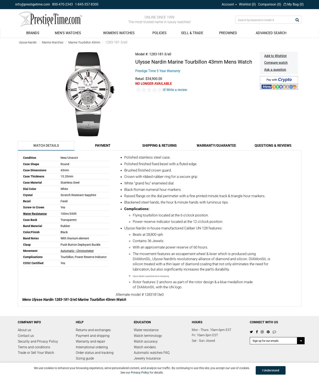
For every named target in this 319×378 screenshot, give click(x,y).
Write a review (175, 90)
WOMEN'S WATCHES (119, 33)
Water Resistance (35, 213)
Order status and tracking (94, 353)
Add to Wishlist (275, 56)
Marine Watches (52, 42)
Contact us (26, 336)
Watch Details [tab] (46, 146)
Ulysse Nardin (28, 42)
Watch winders (145, 347)
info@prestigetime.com (32, 4)
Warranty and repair (90, 341)
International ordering (92, 347)
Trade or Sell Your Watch (36, 353)
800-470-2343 (62, 4)
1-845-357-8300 (86, 4)
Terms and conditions (34, 347)
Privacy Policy (140, 372)
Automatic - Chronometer (77, 250)
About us (24, 330)
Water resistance (146, 330)
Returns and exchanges (93, 330)
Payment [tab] (102, 146)
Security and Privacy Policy (38, 341)
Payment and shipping (92, 336)
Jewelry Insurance (147, 358)
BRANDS (32, 33)
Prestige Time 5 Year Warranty (157, 71)
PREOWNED (228, 33)
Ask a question (275, 70)
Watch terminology (148, 336)
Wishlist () (247, 4)
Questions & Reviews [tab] (273, 146)
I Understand (270, 370)
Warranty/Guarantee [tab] (216, 146)
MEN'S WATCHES (68, 33)
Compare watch (276, 63)
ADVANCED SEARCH (271, 33)
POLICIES (159, 33)
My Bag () (293, 4)
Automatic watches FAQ (152, 353)
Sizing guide (85, 358)
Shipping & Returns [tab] (159, 146)
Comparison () (269, 4)
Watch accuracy (146, 341)
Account (229, 4)
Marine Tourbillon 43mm (84, 42)
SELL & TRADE (192, 33)
